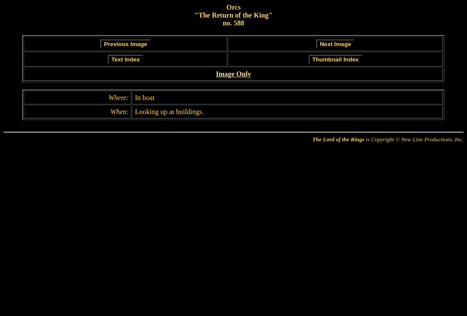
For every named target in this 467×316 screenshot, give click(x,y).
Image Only (233, 74)
